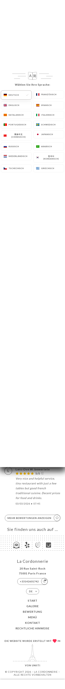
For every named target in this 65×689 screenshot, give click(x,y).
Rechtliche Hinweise (32, 628)
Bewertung (32, 611)
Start (32, 600)
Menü (32, 617)
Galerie (32, 606)
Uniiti (36, 665)
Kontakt (32, 622)
